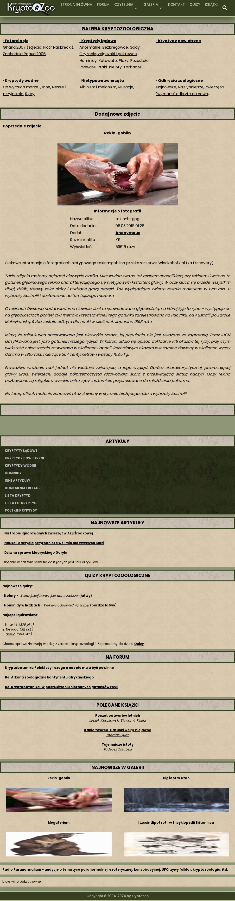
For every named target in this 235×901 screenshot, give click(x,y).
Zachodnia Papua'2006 (24, 54)
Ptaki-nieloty (109, 67)
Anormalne (90, 47)
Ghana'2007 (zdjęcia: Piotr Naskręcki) (38, 47)
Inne (46, 87)
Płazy (123, 60)
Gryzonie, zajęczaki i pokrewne (108, 54)
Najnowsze (166, 87)
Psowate (87, 67)
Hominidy (88, 60)
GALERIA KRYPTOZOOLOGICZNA (117, 29)
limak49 (11, 624)
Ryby (29, 94)
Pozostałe (139, 60)
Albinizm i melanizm (97, 87)
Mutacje (125, 87)
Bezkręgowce (115, 47)
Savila (10, 634)
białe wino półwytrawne (21, 881)
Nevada (12, 629)
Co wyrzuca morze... (21, 87)
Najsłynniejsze (190, 87)
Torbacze (132, 67)
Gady (135, 47)
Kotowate (107, 60)
